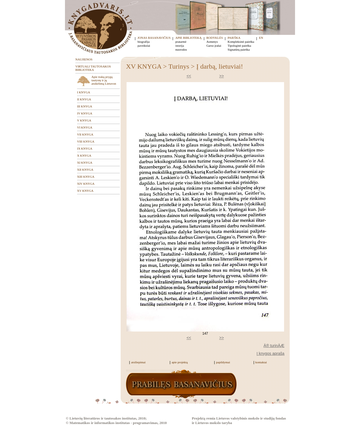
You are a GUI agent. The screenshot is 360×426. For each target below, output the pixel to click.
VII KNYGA (85, 134)
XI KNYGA (84, 162)
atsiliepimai (138, 362)
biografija (144, 41)
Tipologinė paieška (239, 45)
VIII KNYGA (85, 141)
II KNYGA (84, 99)
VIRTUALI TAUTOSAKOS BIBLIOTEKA (93, 68)
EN (261, 37)
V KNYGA (84, 120)
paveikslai (144, 45)
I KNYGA (83, 92)
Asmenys (212, 41)
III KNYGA (84, 106)
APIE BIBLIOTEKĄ (188, 37)
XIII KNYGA (85, 176)
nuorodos (181, 49)
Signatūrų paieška (239, 49)
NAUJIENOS (84, 59)
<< (188, 76)
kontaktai (261, 362)
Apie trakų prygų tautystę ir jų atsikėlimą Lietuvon (103, 80)
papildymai (223, 362)
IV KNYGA (84, 113)
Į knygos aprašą (270, 353)
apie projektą (180, 362)
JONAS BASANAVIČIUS (154, 37)
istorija (179, 45)
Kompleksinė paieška (241, 41)
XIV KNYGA (85, 183)
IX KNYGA (84, 148)
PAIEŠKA (234, 37)
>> (221, 76)
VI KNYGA (84, 127)
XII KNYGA (85, 169)
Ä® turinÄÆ (274, 345)
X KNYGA (84, 155)
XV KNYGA (85, 190)
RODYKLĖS (214, 37)
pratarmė (180, 41)
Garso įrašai (213, 45)
